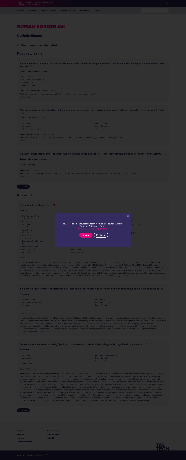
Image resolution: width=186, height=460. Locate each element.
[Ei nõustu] (128, 216)
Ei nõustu (100, 235)
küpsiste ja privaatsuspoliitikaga (93, 228)
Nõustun (86, 235)
